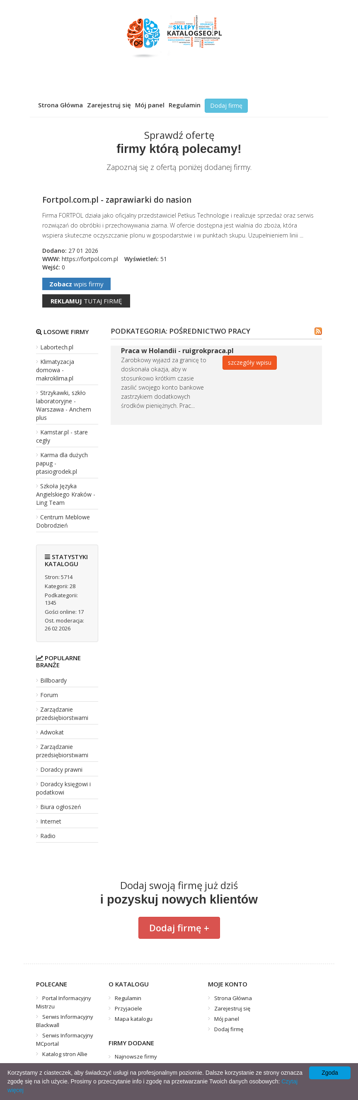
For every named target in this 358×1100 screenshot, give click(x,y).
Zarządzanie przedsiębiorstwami (62, 713)
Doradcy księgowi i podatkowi (63, 788)
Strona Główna (60, 105)
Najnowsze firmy (136, 1056)
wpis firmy (76, 284)
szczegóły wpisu (249, 362)
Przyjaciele (128, 1008)
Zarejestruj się (109, 105)
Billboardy (53, 680)
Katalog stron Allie (64, 1054)
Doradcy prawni (61, 769)
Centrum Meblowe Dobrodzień (63, 521)
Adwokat (52, 732)
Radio (48, 836)
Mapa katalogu (133, 1018)
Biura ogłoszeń (60, 807)
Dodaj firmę (226, 105)
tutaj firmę (86, 301)
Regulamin (185, 105)
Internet (50, 821)
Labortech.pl (56, 347)
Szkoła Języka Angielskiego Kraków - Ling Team (65, 494)
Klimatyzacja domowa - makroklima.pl (55, 370)
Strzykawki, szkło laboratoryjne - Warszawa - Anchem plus (63, 405)
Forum (49, 695)
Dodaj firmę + (179, 927)
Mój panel (149, 105)
